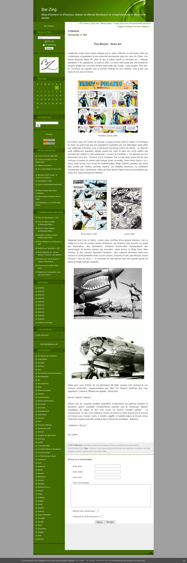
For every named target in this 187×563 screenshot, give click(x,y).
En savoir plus (139, 560)
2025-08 (41, 319)
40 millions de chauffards (47, 356)
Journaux (41, 439)
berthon (41, 248)
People (40, 490)
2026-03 (41, 295)
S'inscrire (49, 41)
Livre (39, 463)
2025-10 (41, 312)
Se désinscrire (49, 45)
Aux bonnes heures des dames (50, 373)
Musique (41, 484)
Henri (40, 265)
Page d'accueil (121, 23)
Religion (41, 501)
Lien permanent (131, 445)
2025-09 (41, 315)
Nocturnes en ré (44, 487)
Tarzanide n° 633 (53, 248)
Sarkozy (41, 508)
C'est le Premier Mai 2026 (48, 156)
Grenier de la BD (44, 428)
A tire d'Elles (42, 359)
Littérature (42, 459)
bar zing (146, 448)
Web (39, 535)
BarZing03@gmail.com (49, 344)
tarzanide (138, 448)
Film (39, 421)
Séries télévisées (44, 515)
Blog (39, 387)
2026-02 (41, 298)
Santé (40, 504)
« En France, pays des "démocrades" (96, 23)
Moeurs (41, 473)
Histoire (41, 432)
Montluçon (42, 477)
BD (39, 380)
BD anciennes (43, 335)
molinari (79, 451)
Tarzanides (42, 529)
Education (41, 408)
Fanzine (41, 418)
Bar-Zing (49, 9)
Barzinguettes (43, 376)
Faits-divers (42, 414)
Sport (40, 525)
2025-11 (41, 309)
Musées (41, 480)
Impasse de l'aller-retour (47, 435)
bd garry (71, 451)
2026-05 (41, 288)
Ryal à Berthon (43, 242)
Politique (41, 497)
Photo (40, 494)
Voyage (41, 532)
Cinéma (41, 394)
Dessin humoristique (45, 401)
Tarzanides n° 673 (51, 218)
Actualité (41, 363)
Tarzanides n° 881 (45, 181)
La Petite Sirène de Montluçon (49, 449)
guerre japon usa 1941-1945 (94, 451)
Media (40, 470)
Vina (39, 218)
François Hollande (45, 425)
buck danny (102, 448)
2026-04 (41, 291)
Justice (40, 442)
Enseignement (43, 411)
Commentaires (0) (75, 448)
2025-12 (41, 305)
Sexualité (41, 518)
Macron (41, 539)
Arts (39, 370)
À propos (49, 134)
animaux (41, 366)
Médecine (41, 466)
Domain (41, 235)
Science (41, 511)
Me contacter (49, 26)
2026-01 (41, 302)
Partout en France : (45, 165)
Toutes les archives (45, 322)
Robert (40, 272)
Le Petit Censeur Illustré (47, 456)
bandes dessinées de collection (120, 448)
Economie (41, 404)
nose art (93, 448)
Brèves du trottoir (44, 390)
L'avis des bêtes (44, 446)
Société (41, 522)
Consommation (43, 397)
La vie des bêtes (44, 452)
